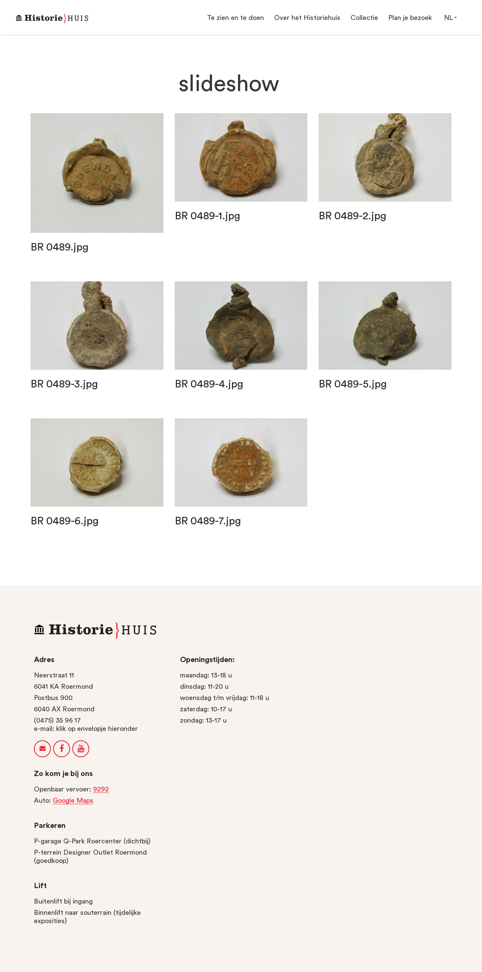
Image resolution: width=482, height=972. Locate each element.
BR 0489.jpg (59, 247)
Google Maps (73, 800)
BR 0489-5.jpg (353, 384)
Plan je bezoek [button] (410, 17)
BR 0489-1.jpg (207, 216)
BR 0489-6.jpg (65, 521)
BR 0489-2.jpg (352, 216)
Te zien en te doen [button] (235, 17)
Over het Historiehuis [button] (307, 17)
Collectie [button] (364, 17)
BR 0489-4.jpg (209, 384)
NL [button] (450, 17)
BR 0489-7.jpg (208, 521)
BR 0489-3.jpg (64, 384)
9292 (101, 789)
